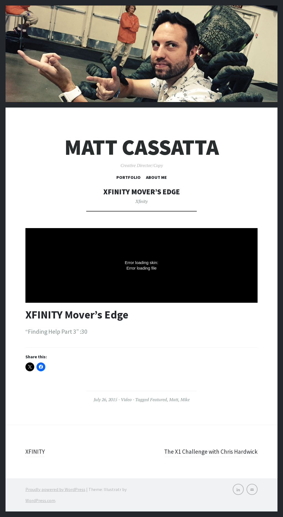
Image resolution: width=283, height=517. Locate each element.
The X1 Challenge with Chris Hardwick (210, 451)
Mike (185, 399)
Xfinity (141, 201)
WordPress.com (40, 500)
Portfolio (128, 177)
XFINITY (35, 451)
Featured (158, 399)
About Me (156, 177)
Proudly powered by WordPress (55, 489)
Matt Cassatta (141, 147)
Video (126, 399)
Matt (173, 399)
